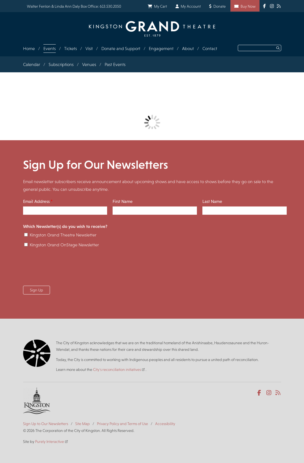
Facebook (260, 393)
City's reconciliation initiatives (119, 369)
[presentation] (65, 268)
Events (49, 48)
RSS (278, 393)
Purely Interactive (52, 441)
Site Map (82, 423)
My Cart (160, 6)
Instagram (269, 393)
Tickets (70, 48)
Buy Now (248, 6)
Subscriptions (61, 64)
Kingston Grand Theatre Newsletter (63, 235)
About (188, 48)
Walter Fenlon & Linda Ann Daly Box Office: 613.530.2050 (74, 6)
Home (29, 48)
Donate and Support (120, 48)
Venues (89, 64)
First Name (123, 201)
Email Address (36, 201)
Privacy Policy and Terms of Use (122, 423)
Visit (89, 48)
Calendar (31, 64)
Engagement (161, 48)
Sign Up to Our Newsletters (45, 423)
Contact (209, 48)
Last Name (212, 201)
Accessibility (165, 423)
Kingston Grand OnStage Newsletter (64, 244)
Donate (219, 6)
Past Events (115, 64)
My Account (191, 6)
